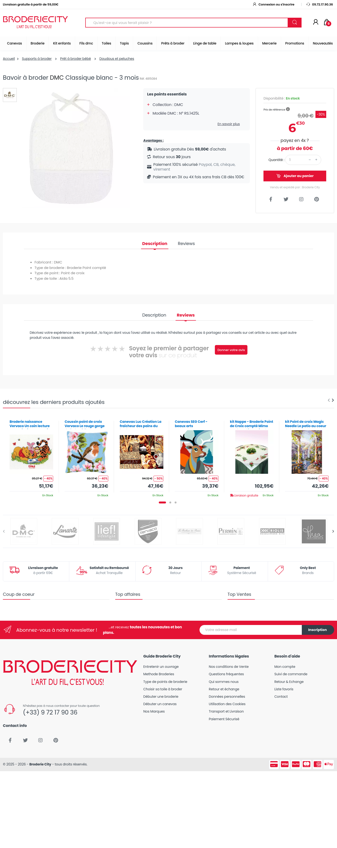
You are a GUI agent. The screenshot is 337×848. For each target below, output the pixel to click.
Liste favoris (283, 689)
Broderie (38, 43)
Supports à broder (36, 58)
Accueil (9, 58)
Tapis (124, 43)
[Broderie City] (35, 23)
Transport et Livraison (226, 711)
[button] (288, 109)
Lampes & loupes (239, 43)
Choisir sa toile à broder (162, 689)
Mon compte (284, 666)
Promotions (294, 43)
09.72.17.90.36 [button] (319, 4)
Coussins (145, 43)
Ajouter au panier (295, 176)
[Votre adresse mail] (251, 630)
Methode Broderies (158, 674)
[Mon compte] (315, 22)
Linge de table (204, 43)
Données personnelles (227, 696)
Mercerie (269, 43)
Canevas (14, 43)
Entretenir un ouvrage (161, 666)
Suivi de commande (290, 674)
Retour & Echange (288, 681)
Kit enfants (62, 43)
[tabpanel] (31, 456)
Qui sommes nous (224, 681)
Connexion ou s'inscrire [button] (273, 4)
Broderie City (40, 764)
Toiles (106, 43)
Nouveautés (323, 43)
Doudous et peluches (116, 58)
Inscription (317, 629)
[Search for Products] (186, 23)
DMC (57, 77)
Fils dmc (86, 43)
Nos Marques (154, 711)
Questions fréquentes (226, 674)
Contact (281, 696)
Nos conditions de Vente (229, 666)
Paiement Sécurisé (224, 719)
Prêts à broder (172, 43)
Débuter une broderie (160, 696)
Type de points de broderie (165, 681)
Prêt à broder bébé (75, 58)
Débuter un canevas (160, 704)
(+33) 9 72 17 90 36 (50, 712)
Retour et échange (224, 689)
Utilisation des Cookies (227, 704)
